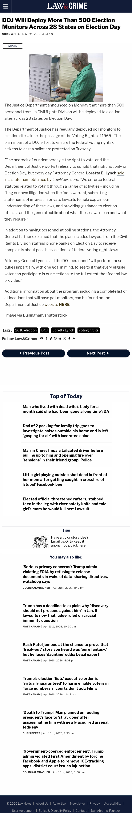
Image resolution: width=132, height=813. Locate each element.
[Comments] (2, 39)
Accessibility (112, 803)
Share (12, 45)
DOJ (44, 330)
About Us (42, 803)
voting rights (89, 330)
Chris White (11, 33)
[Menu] (6, 6)
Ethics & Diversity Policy (55, 810)
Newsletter (77, 803)
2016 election (26, 330)
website (57, 304)
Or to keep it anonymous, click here (68, 543)
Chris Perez (31, 733)
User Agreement (23, 810)
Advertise (59, 803)
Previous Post (34, 353)
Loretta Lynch (63, 330)
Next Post (98, 353)
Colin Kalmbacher (36, 587)
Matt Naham (31, 626)
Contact (81, 810)
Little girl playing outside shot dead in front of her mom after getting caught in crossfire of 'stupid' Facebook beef (65, 480)
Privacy (94, 803)
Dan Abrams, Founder (105, 810)
